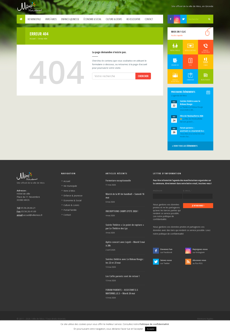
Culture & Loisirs (114, 19)
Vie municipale (34, 19)
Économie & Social (92, 19)
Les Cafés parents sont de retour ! (122, 276)
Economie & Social (72, 200)
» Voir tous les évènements (185, 145)
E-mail (187, 191)
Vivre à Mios (51, 19)
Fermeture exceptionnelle (118, 180)
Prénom (157, 191)
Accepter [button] (151, 329)
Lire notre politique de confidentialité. (163, 218)
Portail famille (70, 210)
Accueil (32, 38)
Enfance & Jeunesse (70, 19)
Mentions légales (205, 318)
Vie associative (133, 19)
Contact (149, 19)
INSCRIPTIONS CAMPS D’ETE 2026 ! (122, 211)
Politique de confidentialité (154, 324)
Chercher (143, 76)
